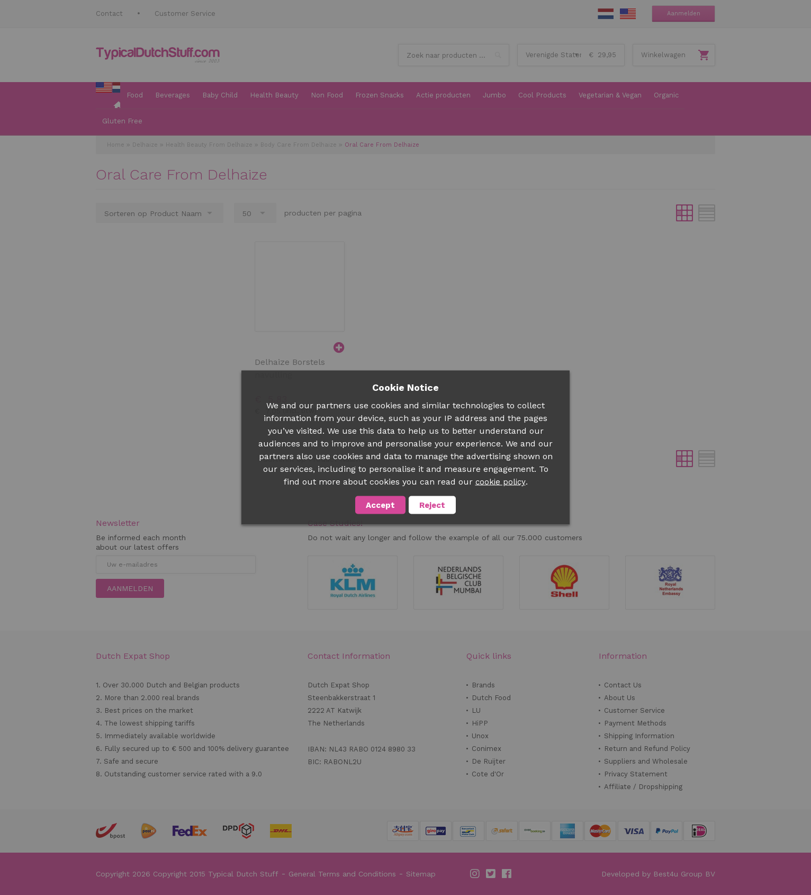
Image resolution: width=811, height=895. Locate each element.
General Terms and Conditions (342, 874)
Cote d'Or (488, 774)
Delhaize (145, 144)
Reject (432, 505)
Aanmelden (683, 13)
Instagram (475, 874)
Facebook (507, 874)
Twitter (491, 874)
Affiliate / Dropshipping (643, 787)
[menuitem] (108, 96)
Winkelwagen (663, 55)
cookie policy (500, 482)
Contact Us (623, 685)
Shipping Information (639, 736)
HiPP (480, 723)
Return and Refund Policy (647, 749)
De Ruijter (489, 761)
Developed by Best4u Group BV (658, 874)
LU (476, 710)
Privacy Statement (636, 774)
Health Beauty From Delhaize (209, 144)
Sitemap (421, 874)
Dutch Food (491, 698)
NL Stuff (606, 13)
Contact (109, 13)
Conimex (486, 749)
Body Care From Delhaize (298, 144)
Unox (480, 736)
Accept (380, 505)
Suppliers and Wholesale (646, 761)
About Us (619, 698)
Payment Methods (635, 723)
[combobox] (453, 55)
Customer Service (185, 13)
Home (115, 144)
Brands (483, 685)
